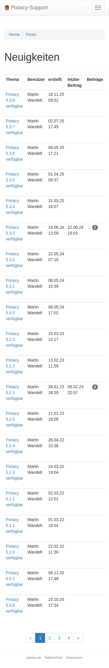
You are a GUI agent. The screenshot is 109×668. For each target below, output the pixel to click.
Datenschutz (54, 657)
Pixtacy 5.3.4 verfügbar (14, 206)
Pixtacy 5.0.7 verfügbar (14, 578)
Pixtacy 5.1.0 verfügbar (14, 552)
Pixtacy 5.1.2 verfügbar (14, 499)
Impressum (74, 657)
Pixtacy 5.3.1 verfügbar (14, 286)
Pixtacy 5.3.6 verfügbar (14, 153)
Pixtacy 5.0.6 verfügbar (14, 605)
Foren (31, 34)
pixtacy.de (34, 657)
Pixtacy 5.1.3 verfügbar (14, 472)
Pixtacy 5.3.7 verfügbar (14, 127)
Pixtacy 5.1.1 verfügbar (14, 525)
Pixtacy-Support (26, 8)
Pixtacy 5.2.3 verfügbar (14, 339)
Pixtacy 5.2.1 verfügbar (14, 392)
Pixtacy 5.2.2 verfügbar (14, 366)
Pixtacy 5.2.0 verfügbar (14, 419)
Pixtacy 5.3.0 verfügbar (14, 313)
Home (14, 34)
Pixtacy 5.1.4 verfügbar (14, 446)
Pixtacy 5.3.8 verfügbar (14, 100)
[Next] (78, 638)
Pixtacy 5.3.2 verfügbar (14, 259)
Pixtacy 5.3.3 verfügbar (14, 233)
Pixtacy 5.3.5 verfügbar (14, 180)
